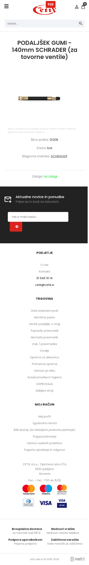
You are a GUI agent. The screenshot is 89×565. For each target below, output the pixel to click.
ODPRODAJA (44, 384)
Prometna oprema (44, 364)
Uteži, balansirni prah (44, 311)
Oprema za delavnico (44, 357)
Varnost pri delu (44, 371)
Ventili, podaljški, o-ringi (44, 324)
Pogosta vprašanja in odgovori (44, 450)
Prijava (77, 7)
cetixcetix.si (44, 285)
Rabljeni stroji (44, 391)
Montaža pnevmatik (44, 337)
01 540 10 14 (44, 278)
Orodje (44, 351)
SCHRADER (59, 156)
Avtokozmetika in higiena (44, 377)
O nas (44, 265)
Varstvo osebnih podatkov (44, 443)
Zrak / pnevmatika (44, 344)
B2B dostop (44, 430)
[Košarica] (83, 7)
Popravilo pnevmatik (44, 331)
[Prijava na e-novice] (16, 227)
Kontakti (44, 271)
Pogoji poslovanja (44, 436)
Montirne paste (44, 317)
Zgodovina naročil (45, 423)
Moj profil (44, 416)
